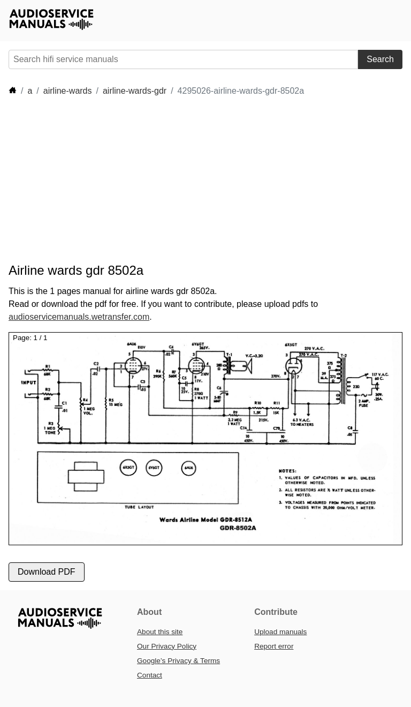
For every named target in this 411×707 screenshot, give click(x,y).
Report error (273, 646)
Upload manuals (280, 632)
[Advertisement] (203, 180)
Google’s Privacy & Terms (178, 661)
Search (380, 59)
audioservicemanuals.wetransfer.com (79, 316)
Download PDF (46, 571)
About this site (159, 632)
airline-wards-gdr (134, 90)
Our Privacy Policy (166, 646)
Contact (149, 675)
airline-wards (67, 90)
